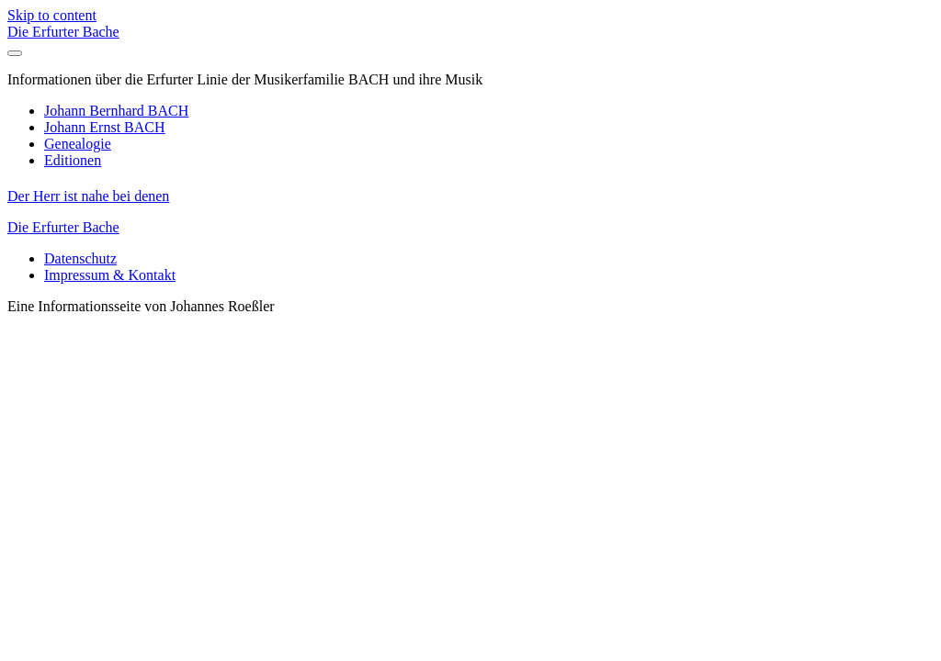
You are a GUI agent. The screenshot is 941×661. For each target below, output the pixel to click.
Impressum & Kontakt (110, 275)
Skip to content (51, 15)
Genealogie (77, 143)
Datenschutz (80, 258)
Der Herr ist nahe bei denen (88, 196)
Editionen (72, 160)
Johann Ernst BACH (104, 127)
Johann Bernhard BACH (116, 110)
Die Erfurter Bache (63, 31)
